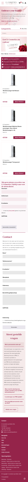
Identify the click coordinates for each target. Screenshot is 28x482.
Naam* (4, 253)
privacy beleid (11, 210)
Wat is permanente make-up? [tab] (13, 344)
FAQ (2, 442)
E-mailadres (4, 203)
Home (2, 53)
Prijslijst (3, 447)
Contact (3, 450)
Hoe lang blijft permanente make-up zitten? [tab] (14, 402)
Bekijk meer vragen (11, 409)
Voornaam (4, 188)
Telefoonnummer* (7, 261)
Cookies (3, 479)
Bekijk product (19, 101)
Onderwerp (6, 285)
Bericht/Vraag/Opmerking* (10, 293)
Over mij (3, 438)
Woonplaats (6, 277)
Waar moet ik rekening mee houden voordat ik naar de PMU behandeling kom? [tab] (13, 390)
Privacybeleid (4, 477)
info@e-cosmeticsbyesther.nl (18, 67)
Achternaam (4, 196)
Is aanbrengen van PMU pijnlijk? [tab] (13, 397)
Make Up (6, 53)
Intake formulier (5, 452)
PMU (2, 440)
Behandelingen (5, 445)
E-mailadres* (6, 269)
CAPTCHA (4, 216)
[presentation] (12, 221)
